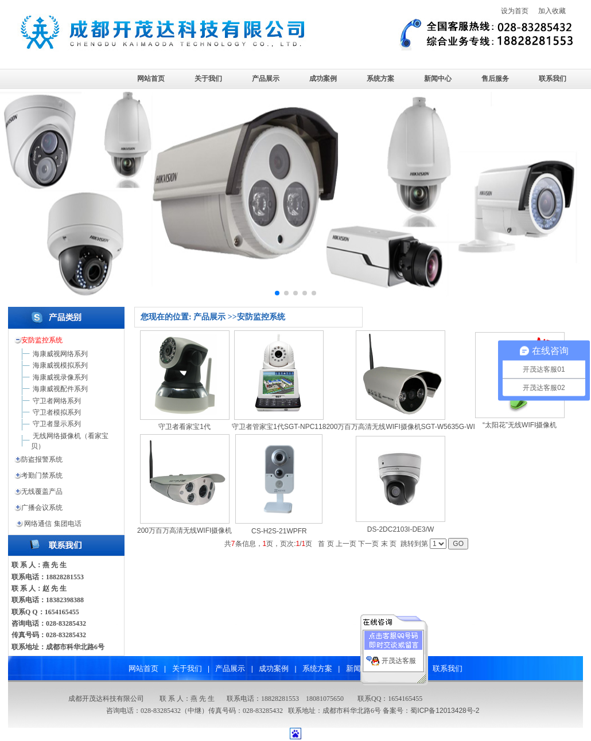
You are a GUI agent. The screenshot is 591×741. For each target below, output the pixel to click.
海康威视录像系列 (60, 377)
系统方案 (380, 79)
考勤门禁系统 (42, 475)
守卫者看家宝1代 (184, 427)
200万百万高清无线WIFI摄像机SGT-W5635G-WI (400, 427)
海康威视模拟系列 (60, 365)
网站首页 (151, 79)
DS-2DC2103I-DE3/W (400, 529)
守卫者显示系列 (57, 424)
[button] (277, 293)
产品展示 (265, 79)
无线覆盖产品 (42, 491)
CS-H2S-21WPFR (279, 531)
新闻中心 (438, 79)
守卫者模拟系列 (57, 412)
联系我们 (552, 79)
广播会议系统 (42, 508)
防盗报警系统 (42, 459)
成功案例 (323, 79)
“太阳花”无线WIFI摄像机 (520, 425)
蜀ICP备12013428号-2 (444, 711)
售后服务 (495, 79)
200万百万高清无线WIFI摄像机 (184, 530)
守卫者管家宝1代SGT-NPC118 (279, 427)
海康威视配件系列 (60, 389)
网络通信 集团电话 (52, 524)
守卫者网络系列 (57, 401)
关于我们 (208, 79)
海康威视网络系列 (60, 354)
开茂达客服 (399, 658)
